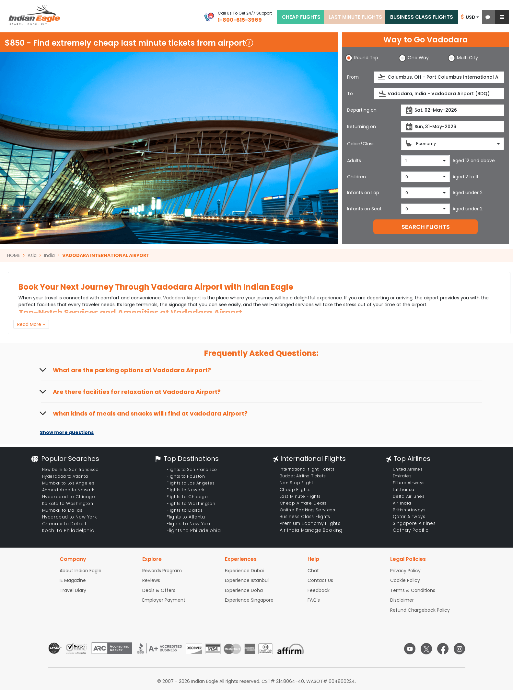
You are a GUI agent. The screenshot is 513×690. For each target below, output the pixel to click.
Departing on (362, 110)
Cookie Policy (405, 580)
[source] (439, 77)
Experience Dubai (244, 570)
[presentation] (382, 77)
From (353, 77)
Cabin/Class (361, 143)
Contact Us (320, 580)
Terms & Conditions (412, 590)
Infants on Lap (363, 192)
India (49, 255)
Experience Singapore (249, 600)
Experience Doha (244, 590)
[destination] (439, 93)
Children (356, 176)
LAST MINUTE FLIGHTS (355, 17)
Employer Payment (163, 600)
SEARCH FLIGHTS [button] (426, 227)
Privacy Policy (405, 570)
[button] (488, 17)
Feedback (319, 590)
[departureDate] (452, 110)
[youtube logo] (409, 648)
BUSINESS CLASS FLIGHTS (421, 17)
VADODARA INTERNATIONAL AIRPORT (105, 255)
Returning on (361, 126)
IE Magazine (73, 580)
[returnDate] (452, 126)
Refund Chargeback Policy (420, 610)
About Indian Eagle (80, 570)
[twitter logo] (426, 648)
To (350, 93)
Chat (313, 570)
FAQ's (314, 600)
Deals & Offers (158, 590)
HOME (13, 255)
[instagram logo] (459, 648)
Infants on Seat (364, 209)
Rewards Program (162, 570)
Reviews (151, 580)
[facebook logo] (443, 648)
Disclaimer (402, 600)
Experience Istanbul (247, 580)
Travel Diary (73, 590)
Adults (354, 160)
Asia (32, 255)
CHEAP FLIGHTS (301, 17)
